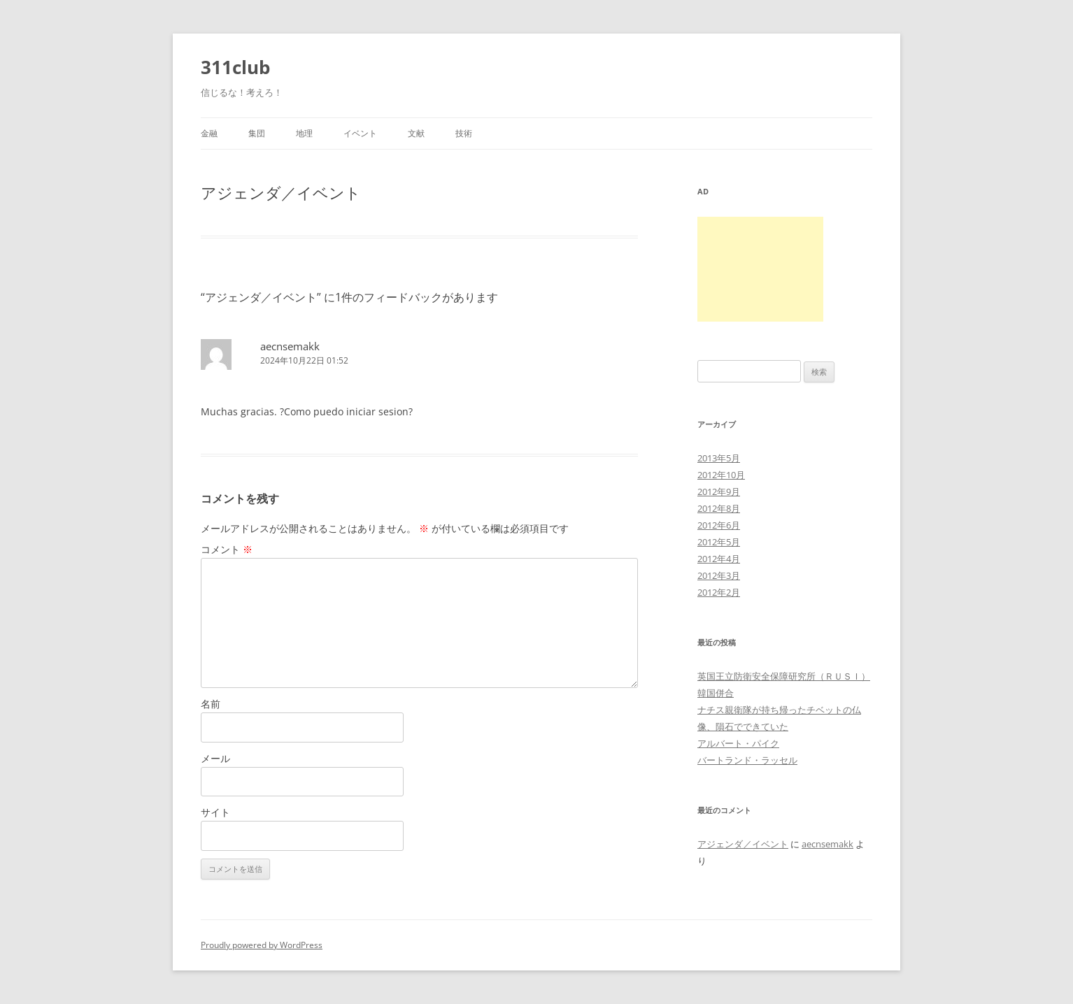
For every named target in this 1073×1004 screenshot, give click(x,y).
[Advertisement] (760, 269)
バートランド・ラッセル (747, 760)
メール (215, 758)
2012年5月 (718, 542)
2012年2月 (718, 592)
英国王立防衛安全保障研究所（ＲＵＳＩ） (783, 676)
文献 (416, 133)
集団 (256, 133)
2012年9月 (718, 491)
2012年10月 (721, 474)
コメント (227, 549)
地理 (304, 133)
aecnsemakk (290, 346)
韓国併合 (715, 693)
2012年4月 (718, 558)
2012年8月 (718, 508)
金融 (209, 133)
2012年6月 (718, 525)
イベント (360, 133)
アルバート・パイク (738, 743)
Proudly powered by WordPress (261, 945)
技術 (463, 133)
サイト (215, 812)
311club (235, 67)
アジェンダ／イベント (742, 844)
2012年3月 (718, 575)
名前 (210, 703)
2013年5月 (718, 458)
